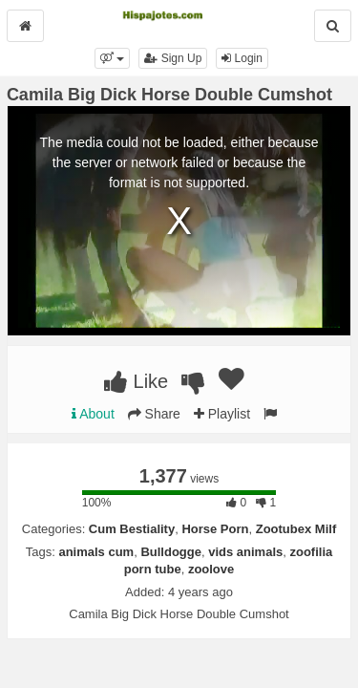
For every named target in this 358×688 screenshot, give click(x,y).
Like (136, 381)
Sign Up (172, 58)
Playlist (222, 413)
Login (242, 58)
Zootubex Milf (296, 529)
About (93, 413)
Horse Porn (214, 529)
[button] (112, 58)
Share (154, 413)
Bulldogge (170, 552)
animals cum (96, 552)
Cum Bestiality (132, 529)
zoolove (211, 569)
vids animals (245, 552)
